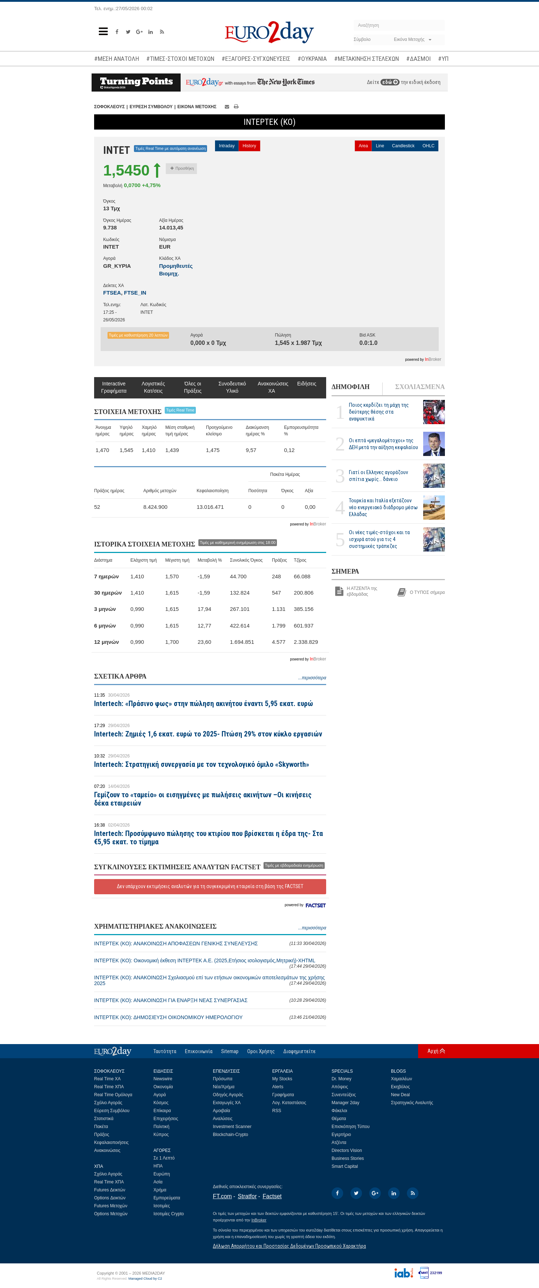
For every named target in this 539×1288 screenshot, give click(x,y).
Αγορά (159, 1094)
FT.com (222, 1196)
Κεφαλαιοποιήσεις (111, 1142)
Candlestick (403, 145)
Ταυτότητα (164, 1051)
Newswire (162, 1078)
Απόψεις (340, 1086)
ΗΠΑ (158, 1166)
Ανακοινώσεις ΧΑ (272, 387)
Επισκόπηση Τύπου (351, 1126)
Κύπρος (161, 1134)
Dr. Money (341, 1078)
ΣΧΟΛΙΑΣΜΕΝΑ (420, 386)
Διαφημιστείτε (299, 1051)
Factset (272, 1196)
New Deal (400, 1094)
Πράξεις (101, 1134)
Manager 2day (345, 1102)
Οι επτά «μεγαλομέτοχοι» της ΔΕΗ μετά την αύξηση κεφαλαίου (383, 444)
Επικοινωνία (198, 1051)
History (249, 145)
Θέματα (339, 1118)
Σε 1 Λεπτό (164, 1158)
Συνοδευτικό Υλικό (232, 387)
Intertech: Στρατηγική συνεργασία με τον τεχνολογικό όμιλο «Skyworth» (201, 764)
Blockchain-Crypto (230, 1134)
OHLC (428, 145)
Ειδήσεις (306, 384)
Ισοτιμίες (161, 1205)
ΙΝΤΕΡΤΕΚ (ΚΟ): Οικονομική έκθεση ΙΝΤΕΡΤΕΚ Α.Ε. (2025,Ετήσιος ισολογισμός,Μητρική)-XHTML (210, 963)
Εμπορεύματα (166, 1197)
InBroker (258, 1220)
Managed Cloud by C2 (145, 1278)
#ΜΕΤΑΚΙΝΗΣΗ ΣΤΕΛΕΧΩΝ (366, 58)
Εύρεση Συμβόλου (111, 1110)
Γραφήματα (283, 1094)
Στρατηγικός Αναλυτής (412, 1102)
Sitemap (230, 1051)
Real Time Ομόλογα (113, 1094)
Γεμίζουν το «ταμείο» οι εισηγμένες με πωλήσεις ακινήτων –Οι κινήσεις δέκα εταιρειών (203, 798)
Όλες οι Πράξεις (193, 387)
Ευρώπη (161, 1174)
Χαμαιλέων (401, 1078)
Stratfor (247, 1196)
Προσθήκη (182, 168)
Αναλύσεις (222, 1118)
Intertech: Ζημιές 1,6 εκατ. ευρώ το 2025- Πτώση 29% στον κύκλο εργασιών (208, 734)
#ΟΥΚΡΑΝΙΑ (312, 58)
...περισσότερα (312, 677)
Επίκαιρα (162, 1110)
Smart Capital (345, 1166)
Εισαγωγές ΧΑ (227, 1102)
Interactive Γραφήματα (113, 387)
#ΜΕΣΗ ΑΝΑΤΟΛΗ (116, 58)
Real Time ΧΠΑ (109, 1086)
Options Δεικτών (110, 1197)
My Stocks (282, 1078)
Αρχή (433, 1051)
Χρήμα (159, 1189)
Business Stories (348, 1158)
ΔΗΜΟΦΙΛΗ (351, 386)
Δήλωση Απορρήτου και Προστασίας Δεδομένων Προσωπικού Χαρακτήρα (289, 1246)
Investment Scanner (232, 1126)
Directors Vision (347, 1150)
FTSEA (112, 293)
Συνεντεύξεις (344, 1094)
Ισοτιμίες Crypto (168, 1213)
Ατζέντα (339, 1142)
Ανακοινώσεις (107, 1150)
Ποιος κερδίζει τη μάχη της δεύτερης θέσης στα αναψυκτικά (379, 412)
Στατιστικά (103, 1118)
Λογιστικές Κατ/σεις (153, 387)
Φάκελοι (339, 1110)
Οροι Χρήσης (261, 1051)
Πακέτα (101, 1126)
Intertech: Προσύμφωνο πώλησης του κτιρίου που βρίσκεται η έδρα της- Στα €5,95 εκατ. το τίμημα (208, 837)
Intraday (227, 145)
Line (380, 145)
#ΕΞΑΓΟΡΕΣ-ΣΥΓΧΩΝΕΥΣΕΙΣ (256, 58)
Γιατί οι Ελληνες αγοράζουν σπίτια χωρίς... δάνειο (378, 475)
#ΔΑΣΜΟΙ (418, 58)
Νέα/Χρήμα (224, 1086)
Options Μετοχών (110, 1213)
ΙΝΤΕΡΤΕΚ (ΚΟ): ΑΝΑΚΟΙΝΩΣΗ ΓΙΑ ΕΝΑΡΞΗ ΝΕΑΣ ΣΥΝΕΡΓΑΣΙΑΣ (210, 1000)
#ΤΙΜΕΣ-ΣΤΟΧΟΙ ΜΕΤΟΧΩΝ (180, 58)
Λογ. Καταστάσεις (289, 1102)
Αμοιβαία (221, 1110)
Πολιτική (161, 1126)
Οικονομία (163, 1086)
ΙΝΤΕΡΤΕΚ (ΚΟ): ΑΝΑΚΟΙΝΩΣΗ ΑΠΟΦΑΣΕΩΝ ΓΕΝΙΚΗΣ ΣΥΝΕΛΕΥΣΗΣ (210, 943)
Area (363, 145)
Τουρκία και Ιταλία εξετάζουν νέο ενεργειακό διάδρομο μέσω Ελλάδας (383, 507)
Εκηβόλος (400, 1086)
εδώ (390, 82)
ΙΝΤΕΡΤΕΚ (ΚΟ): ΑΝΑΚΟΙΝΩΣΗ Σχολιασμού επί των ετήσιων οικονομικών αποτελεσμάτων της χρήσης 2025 (210, 980)
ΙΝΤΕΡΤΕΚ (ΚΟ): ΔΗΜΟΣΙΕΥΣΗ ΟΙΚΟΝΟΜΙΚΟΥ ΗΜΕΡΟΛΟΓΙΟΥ (210, 1017)
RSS (276, 1110)
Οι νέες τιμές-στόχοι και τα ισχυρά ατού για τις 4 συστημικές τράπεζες (379, 539)
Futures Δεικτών (109, 1189)
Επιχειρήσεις (165, 1118)
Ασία (158, 1181)
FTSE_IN (135, 293)
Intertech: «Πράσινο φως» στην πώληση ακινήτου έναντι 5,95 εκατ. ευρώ (203, 703)
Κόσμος (160, 1102)
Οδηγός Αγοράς (228, 1094)
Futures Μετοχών (110, 1205)
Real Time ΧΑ (107, 1078)
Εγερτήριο (341, 1134)
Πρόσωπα (222, 1078)
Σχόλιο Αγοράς (108, 1102)
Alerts (277, 1086)
